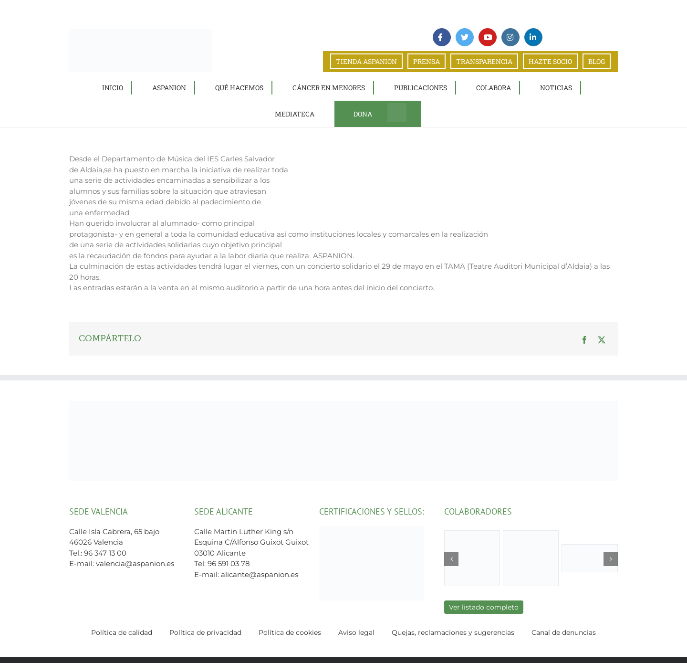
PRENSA (426, 61)
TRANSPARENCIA (484, 61)
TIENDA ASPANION (366, 61)
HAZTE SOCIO (550, 61)
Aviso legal (356, 632)
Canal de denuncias (563, 632)
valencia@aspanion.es (135, 563)
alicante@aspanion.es (259, 574)
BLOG (596, 61)
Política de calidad (121, 632)
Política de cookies (290, 632)
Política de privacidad (205, 632)
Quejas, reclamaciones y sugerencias (453, 632)
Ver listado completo (484, 607)
